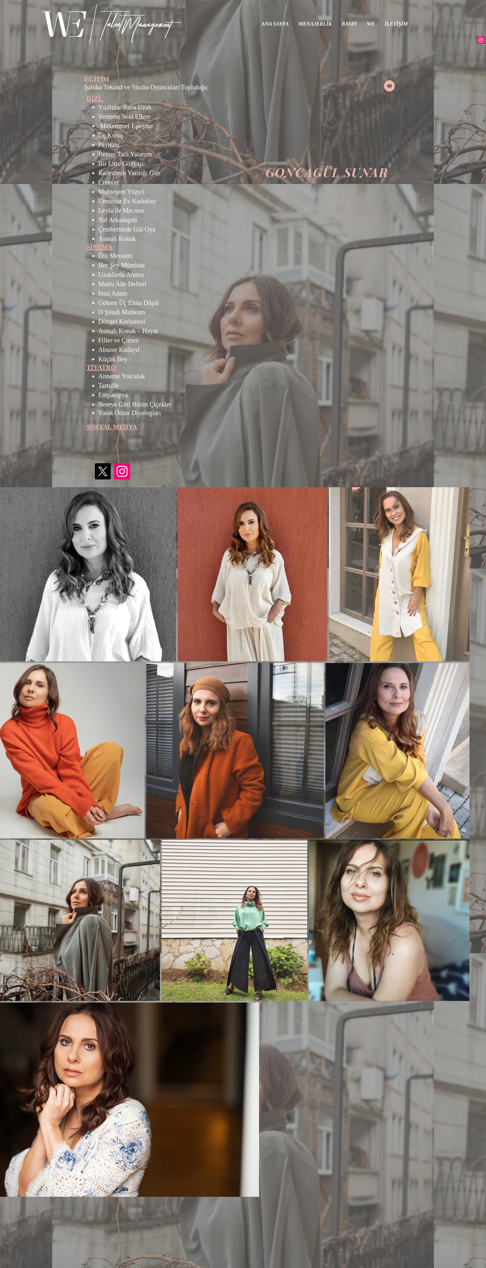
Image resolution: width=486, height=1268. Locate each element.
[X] (103, 471)
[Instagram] (480, 40)
